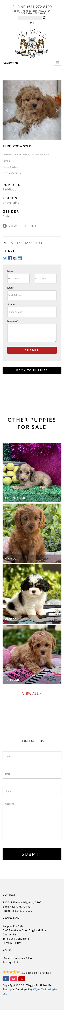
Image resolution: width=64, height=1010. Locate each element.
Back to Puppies (32, 370)
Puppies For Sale (13, 926)
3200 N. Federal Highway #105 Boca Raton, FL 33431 (32, 12)
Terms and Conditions (16, 938)
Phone (11, 304)
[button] (7, 110)
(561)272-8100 (39, 6)
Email (10, 287)
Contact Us (10, 934)
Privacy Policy (12, 942)
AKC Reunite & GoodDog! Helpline (24, 930)
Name (10, 271)
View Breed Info (22, 225)
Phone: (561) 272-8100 (17, 910)
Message (13, 321)
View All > (32, 693)
